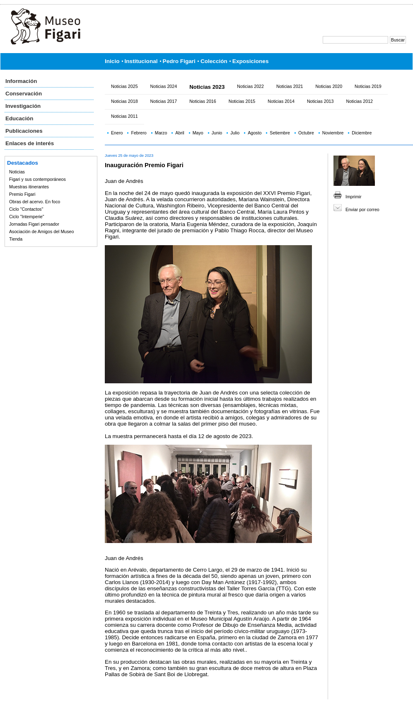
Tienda (15, 238)
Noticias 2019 (368, 86)
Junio (217, 132)
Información (21, 81)
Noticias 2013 (320, 101)
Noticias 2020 (329, 86)
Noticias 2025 (124, 86)
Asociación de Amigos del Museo (41, 231)
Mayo (198, 132)
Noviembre (333, 132)
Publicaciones (24, 131)
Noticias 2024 (163, 86)
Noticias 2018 (124, 101)
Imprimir (353, 196)
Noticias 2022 (250, 86)
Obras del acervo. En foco (34, 201)
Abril (179, 132)
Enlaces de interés (29, 143)
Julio (234, 132)
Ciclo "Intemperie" (26, 216)
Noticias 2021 (289, 86)
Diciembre (362, 132)
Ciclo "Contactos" (26, 209)
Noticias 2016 (202, 101)
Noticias (17, 171)
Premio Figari (22, 194)
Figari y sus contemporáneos (37, 179)
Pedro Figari (179, 61)
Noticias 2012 (359, 101)
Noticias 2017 (163, 101)
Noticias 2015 (242, 101)
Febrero (138, 132)
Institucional (141, 61)
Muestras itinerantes (29, 186)
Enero (117, 132)
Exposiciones (250, 61)
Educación (19, 118)
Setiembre (280, 132)
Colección (213, 61)
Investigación (23, 106)
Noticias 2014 (281, 101)
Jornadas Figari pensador (34, 224)
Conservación (23, 93)
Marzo (161, 132)
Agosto (254, 132)
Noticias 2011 (124, 116)
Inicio (112, 61)
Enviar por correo (362, 209)
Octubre (306, 132)
